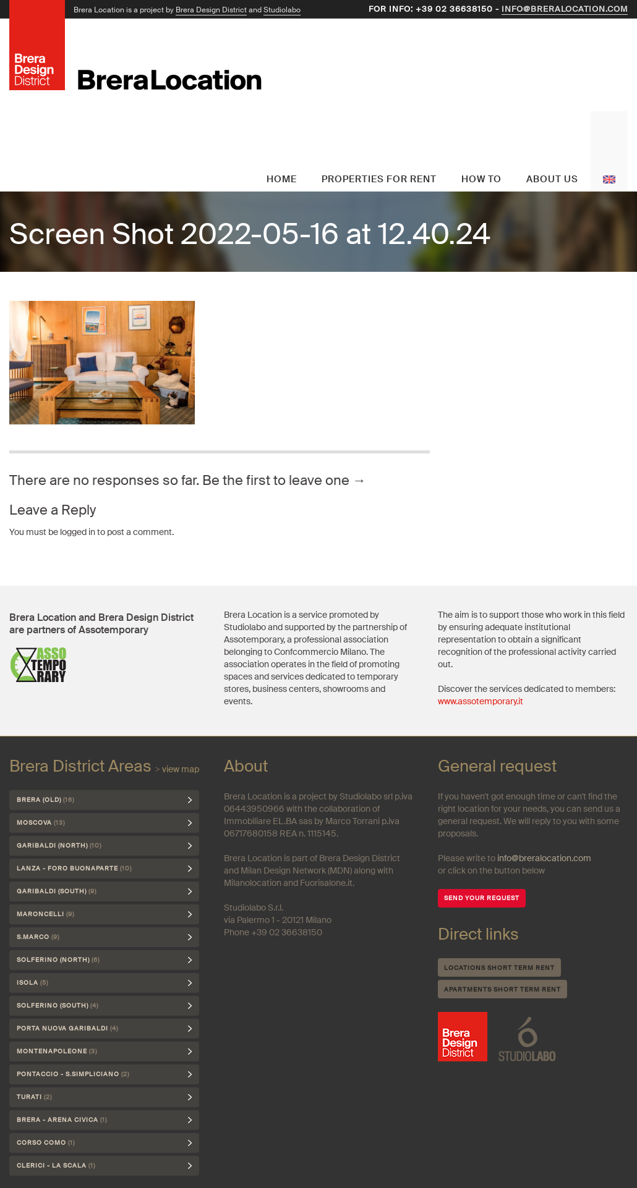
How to (481, 179)
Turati (34, 1097)
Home (282, 179)
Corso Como (46, 1143)
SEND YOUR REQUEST (481, 898)
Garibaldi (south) (56, 891)
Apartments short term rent (502, 989)
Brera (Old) (45, 800)
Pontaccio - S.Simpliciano (73, 1074)
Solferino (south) (57, 1005)
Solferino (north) (58, 960)
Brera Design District (211, 10)
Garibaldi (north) (59, 845)
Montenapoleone (57, 1051)
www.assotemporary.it (480, 701)
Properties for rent (379, 179)
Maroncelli (45, 914)
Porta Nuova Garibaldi (67, 1028)
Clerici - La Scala (56, 1165)
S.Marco (38, 937)
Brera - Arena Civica (62, 1120)
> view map (177, 769)
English (609, 151)
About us (552, 179)
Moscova (41, 823)
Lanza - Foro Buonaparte (74, 868)
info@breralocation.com (565, 9)
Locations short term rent (499, 968)
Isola (32, 983)
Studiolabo (282, 10)
